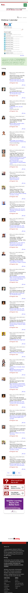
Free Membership (19, 583)
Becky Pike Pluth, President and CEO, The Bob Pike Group (17, 93)
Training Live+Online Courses (6, 589)
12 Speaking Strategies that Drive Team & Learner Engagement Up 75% (17, 337)
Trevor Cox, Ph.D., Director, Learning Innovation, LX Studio (18, 194)
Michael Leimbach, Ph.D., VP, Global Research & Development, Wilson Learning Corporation (18, 158)
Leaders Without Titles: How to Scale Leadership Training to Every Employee (17, 223)
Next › (19, 472)
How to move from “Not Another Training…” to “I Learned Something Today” (17, 191)
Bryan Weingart (9, 33)
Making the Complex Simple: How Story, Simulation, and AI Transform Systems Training (18, 461)
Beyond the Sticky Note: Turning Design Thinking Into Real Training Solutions (18, 445)
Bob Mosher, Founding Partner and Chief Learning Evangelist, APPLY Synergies (18, 417)
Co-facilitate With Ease (16, 91)
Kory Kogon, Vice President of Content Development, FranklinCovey (18, 141)
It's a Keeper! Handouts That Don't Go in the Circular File (17, 291)
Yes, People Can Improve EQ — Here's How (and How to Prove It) (17, 206)
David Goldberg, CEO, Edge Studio (17, 339)
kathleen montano (9, 52)
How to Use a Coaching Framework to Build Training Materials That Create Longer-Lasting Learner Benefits (18, 257)
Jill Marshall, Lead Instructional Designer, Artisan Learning (17, 370)
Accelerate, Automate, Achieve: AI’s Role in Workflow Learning (18, 413)
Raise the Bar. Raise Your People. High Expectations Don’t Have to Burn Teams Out (17, 137)
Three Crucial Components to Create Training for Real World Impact (18, 274)
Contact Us (17, 586)
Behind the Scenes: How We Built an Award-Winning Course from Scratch (17, 77)
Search (19, 17)
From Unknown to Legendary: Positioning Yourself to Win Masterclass (18, 430)
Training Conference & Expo (7, 581)
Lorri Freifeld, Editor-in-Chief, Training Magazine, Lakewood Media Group (18, 162)
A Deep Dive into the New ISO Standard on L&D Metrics (18, 320)
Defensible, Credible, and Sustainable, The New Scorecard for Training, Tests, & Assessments (18, 239)
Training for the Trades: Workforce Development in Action (17, 364)
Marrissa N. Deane (9, 37)
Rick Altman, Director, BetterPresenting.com (15, 178)
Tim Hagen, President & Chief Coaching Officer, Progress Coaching (17, 261)
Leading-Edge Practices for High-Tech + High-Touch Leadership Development (17, 154)
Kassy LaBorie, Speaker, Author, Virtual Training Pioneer (17, 124)
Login (16, 588)
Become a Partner (19, 584)
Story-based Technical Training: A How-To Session (17, 350)
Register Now (14, 83)
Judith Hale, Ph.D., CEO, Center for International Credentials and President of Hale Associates (17, 244)
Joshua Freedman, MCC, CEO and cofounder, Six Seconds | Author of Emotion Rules (17, 210)
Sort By (25, 17)
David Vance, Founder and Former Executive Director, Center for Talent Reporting (17, 324)
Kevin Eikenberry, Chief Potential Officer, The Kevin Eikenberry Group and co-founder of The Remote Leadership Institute (17, 278)
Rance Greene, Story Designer (17, 352)
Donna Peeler (8, 50)
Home (16, 580)
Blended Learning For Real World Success (17, 381)
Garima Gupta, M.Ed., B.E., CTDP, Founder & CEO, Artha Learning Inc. (17, 80)
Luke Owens (8, 35)
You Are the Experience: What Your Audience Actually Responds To (18, 121)
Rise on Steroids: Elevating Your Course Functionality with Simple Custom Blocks (18, 399)
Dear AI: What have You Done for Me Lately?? (18, 175)
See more (22, 55)
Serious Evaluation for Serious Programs (18, 104)
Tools (23, 85)
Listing (4, 68)
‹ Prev (8, 472)
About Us (6, 546)
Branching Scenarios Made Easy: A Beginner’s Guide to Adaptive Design (17, 306)
